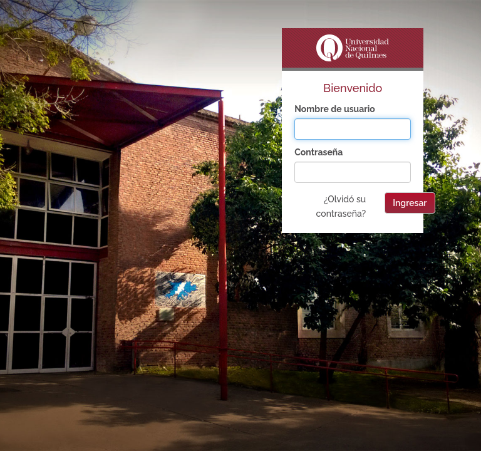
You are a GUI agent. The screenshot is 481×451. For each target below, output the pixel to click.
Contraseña (318, 152)
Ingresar (410, 203)
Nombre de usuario (334, 109)
